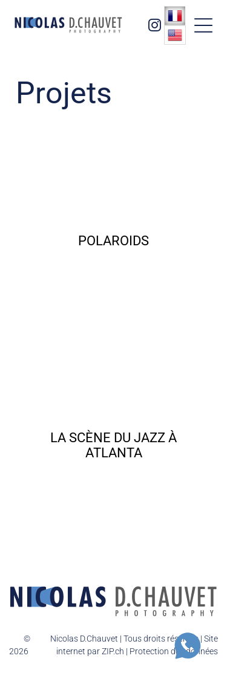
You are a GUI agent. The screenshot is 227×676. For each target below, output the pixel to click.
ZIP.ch (113, 651)
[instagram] (154, 27)
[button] (203, 25)
